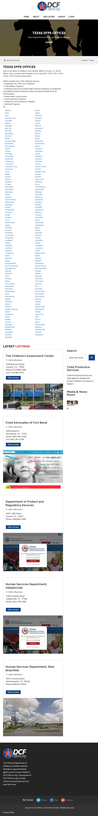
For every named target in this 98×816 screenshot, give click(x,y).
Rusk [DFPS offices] (7, 294)
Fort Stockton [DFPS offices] (40, 187)
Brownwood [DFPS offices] (9, 146)
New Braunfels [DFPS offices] (41, 268)
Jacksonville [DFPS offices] (10, 223)
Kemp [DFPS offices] (37, 228)
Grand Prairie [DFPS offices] (10, 200)
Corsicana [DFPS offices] (9, 169)
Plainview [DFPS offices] (38, 279)
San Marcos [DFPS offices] (40, 296)
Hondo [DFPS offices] (7, 215)
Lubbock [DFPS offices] (8, 251)
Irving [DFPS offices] (37, 220)
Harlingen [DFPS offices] (9, 205)
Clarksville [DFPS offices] (9, 159)
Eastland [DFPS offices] (8, 182)
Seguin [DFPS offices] (8, 299)
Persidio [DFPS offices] (8, 279)
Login (71, 17)
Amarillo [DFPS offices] (8, 335)
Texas (91, 60)
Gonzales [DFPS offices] (38, 195)
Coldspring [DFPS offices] (9, 161)
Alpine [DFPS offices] (37, 113)
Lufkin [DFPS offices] (37, 251)
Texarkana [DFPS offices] (9, 314)
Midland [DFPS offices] (38, 261)
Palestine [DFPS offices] (8, 274)
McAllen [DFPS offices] (38, 258)
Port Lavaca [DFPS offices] (10, 284)
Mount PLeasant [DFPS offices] (11, 266)
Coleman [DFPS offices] (38, 161)
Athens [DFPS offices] (38, 121)
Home (26, 17)
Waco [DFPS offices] (37, 322)
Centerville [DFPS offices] (9, 156)
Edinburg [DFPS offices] (38, 182)
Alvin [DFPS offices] (7, 116)
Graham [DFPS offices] (8, 197)
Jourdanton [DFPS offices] (39, 225)
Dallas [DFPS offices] (7, 174)
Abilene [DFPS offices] (8, 110)
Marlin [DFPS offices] (37, 256)
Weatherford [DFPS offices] (10, 327)
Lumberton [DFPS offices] (9, 253)
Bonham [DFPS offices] (8, 136)
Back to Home (12, 60)
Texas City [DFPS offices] (39, 314)
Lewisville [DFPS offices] (39, 240)
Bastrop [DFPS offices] (38, 126)
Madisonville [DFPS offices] (40, 253)
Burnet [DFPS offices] (7, 149)
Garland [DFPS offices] (38, 332)
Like (54, 800)
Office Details (13, 378)
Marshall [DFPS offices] (8, 258)
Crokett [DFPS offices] (38, 169)
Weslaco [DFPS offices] (38, 327)
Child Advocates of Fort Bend (26, 422)
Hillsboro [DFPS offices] (38, 212)
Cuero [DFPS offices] (7, 172)
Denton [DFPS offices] (8, 177)
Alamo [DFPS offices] (37, 110)
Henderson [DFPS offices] (39, 210)
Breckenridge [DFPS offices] (10, 141)
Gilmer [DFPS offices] (7, 195)
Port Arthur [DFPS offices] (39, 281)
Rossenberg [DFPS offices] (10, 291)
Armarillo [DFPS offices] (8, 121)
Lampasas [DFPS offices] (9, 238)
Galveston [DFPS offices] (9, 192)
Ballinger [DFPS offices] (8, 126)
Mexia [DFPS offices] (7, 261)
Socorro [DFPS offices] (8, 307)
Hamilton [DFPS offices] (38, 202)
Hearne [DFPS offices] (8, 207)
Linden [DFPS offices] (37, 243)
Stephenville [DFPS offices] (40, 307)
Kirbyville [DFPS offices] (38, 233)
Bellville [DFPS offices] (38, 131)
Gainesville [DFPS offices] (39, 189)
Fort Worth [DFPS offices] (9, 189)
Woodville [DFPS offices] (9, 332)
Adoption (71, 405)
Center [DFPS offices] (37, 154)
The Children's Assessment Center (29, 355)
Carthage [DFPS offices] (8, 154)
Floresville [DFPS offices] (9, 187)
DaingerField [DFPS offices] (40, 172)
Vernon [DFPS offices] (38, 319)
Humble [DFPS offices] (8, 217)
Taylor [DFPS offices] (7, 312)
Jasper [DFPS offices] (7, 225)
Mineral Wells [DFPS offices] (10, 263)
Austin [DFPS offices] (37, 123)
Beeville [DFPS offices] (8, 131)
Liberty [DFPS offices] (7, 243)
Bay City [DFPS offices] (8, 128)
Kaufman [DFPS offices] (8, 228)
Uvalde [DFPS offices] (8, 319)
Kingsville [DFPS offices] (9, 233)
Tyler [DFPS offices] (37, 317)
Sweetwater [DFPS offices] (39, 309)
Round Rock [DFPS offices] (40, 291)
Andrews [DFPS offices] (38, 116)
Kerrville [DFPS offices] (8, 230)
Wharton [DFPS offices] (8, 330)
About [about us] (36, 17)
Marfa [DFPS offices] (7, 256)
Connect (67, 800)
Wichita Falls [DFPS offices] (40, 330)
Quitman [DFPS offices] (38, 284)
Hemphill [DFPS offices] (38, 207)
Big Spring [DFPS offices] (9, 133)
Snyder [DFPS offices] (38, 304)
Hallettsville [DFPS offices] (9, 202)
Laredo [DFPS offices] (38, 238)
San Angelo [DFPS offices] (39, 294)
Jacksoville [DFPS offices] (39, 223)
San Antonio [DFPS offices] (10, 296)
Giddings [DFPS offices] (38, 192)
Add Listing (49, 17)
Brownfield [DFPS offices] (9, 144)
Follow (41, 800)
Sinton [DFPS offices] (7, 304)
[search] (92, 357)
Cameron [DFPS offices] (38, 149)
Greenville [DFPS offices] (39, 200)
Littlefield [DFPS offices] (8, 245)
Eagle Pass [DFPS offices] (39, 179)
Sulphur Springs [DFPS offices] (11, 309)
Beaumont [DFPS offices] (39, 128)
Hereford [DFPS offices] (8, 212)
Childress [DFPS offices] (38, 156)
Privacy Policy (8, 812)
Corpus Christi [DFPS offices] (40, 166)
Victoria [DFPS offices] (8, 322)
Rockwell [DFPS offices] (38, 289)
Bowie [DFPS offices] (7, 138)
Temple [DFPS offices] (38, 312)
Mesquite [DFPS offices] (8, 337)
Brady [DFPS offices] (37, 138)
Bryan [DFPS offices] (37, 146)
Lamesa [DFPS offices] (38, 235)
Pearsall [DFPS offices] (38, 276)
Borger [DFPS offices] (37, 136)
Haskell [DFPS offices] (38, 205)
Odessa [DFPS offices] (8, 271)
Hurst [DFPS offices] (7, 220)
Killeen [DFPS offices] (37, 230)
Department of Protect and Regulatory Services (24, 503)
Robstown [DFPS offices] (9, 289)
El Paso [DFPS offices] (8, 184)
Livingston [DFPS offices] (39, 245)
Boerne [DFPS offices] (38, 133)
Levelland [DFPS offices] (9, 240)
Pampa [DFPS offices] (38, 274)
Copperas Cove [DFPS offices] (11, 166)
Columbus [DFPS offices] (9, 164)
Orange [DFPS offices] (38, 271)
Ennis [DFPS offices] (37, 184)
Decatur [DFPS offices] (38, 174)
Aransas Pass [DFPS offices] (10, 118)
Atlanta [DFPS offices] (8, 123)
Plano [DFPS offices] (7, 281)
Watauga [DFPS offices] (8, 324)
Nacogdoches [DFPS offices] (10, 268)
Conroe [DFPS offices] (38, 164)
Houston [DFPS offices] (38, 215)
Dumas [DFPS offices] (8, 179)
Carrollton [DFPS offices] (39, 151)
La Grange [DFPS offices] (9, 235)
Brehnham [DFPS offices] (39, 141)
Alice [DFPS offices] (7, 113)
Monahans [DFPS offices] (39, 263)
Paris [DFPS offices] (7, 276)
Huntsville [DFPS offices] (39, 217)
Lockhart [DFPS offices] (8, 248)
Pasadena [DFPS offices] (39, 335)
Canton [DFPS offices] (8, 151)
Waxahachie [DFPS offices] (40, 324)
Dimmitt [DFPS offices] (38, 177)
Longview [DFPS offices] (38, 248)
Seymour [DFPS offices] (38, 299)
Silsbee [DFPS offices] (38, 302)
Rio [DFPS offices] (36, 286)
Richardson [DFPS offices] (9, 286)
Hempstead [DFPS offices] (9, 210)
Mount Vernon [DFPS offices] (40, 266)
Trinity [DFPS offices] (7, 317)
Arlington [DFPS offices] (38, 118)
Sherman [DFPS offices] (8, 302)
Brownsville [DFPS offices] (39, 144)
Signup (61, 17)
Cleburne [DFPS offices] (38, 159)
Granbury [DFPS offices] (38, 197)
